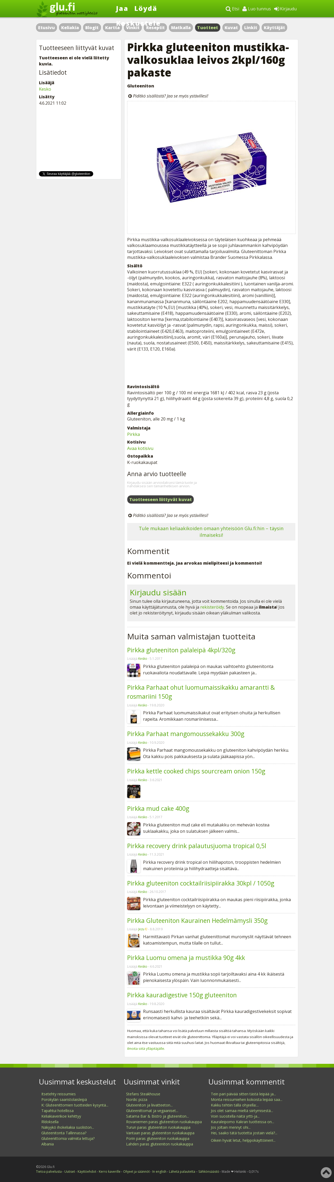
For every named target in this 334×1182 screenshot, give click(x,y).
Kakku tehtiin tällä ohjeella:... (235, 1105)
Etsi (232, 9)
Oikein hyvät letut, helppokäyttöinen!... (243, 1140)
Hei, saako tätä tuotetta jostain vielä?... (244, 1132)
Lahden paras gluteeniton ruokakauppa (159, 1143)
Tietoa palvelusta (49, 1171)
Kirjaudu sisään (158, 592)
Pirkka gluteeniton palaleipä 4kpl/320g (181, 650)
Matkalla (181, 27)
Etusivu (46, 27)
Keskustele (138, 23)
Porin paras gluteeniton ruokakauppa (157, 1138)
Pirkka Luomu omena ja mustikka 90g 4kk (186, 957)
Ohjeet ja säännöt (136, 1171)
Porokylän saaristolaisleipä (64, 1099)
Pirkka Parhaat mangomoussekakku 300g (185, 733)
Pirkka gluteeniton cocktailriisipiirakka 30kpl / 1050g (200, 883)
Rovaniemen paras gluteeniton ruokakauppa (164, 1121)
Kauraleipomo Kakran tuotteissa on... (242, 1121)
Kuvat (231, 27)
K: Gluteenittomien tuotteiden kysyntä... (74, 1105)
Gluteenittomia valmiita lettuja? (68, 1138)
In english (159, 1171)
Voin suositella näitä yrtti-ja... (235, 1116)
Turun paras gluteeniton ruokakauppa (158, 1127)
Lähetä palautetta (182, 1171)
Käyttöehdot (87, 1171)
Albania (47, 1143)
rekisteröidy (212, 607)
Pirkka (133, 434)
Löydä (145, 8)
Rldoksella (50, 1121)
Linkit (250, 27)
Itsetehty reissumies (58, 1093)
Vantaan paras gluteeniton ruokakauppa (160, 1132)
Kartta (112, 27)
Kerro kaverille (110, 1171)
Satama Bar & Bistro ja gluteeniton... (157, 1116)
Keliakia (70, 27)
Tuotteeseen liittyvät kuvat (160, 499)
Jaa (122, 8)
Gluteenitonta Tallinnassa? (63, 1132)
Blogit (92, 27)
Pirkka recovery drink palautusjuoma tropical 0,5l (196, 846)
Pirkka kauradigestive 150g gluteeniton (182, 995)
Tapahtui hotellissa (57, 1110)
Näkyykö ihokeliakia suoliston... (67, 1127)
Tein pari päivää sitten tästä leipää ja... (243, 1093)
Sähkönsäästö (208, 1171)
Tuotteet (207, 27)
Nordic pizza (136, 1099)
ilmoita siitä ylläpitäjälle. (146, 1048)
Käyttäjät (274, 27)
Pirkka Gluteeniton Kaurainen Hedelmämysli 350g (197, 920)
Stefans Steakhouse (143, 1093)
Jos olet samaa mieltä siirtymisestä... (242, 1110)
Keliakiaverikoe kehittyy (61, 1116)
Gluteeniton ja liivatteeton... (149, 1105)
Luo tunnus (256, 9)
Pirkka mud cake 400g (158, 808)
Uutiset (69, 1171)
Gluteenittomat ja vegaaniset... (152, 1110)
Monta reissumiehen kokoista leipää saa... (246, 1099)
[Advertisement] (211, 368)
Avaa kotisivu (140, 448)
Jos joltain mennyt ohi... (231, 1127)
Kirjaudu (285, 9)
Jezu (141, 929)
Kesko (142, 658)
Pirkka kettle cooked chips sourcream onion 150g (196, 771)
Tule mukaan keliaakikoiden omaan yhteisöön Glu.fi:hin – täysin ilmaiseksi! (211, 531)
